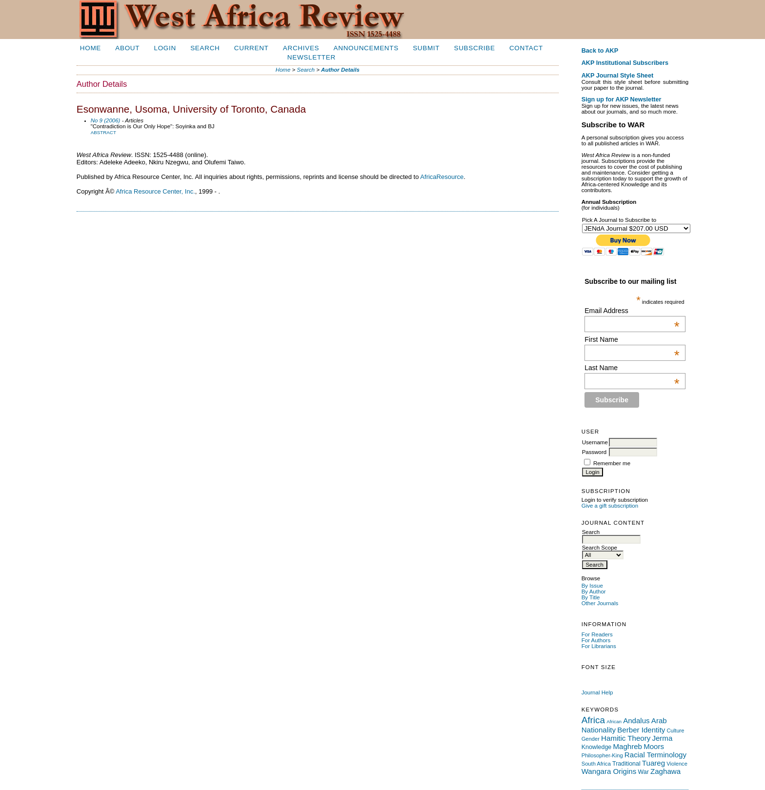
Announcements (366, 48)
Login (165, 48)
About (127, 48)
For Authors (596, 640)
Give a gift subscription (610, 506)
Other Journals (600, 603)
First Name (631, 339)
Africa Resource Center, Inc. (155, 191)
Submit (426, 48)
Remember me (611, 463)
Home (90, 48)
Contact (526, 48)
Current (251, 48)
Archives (301, 48)
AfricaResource (441, 176)
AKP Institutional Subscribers (625, 62)
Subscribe (474, 48)
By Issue (592, 586)
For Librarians (599, 646)
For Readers (597, 634)
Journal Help (597, 692)
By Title (591, 597)
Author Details (340, 70)
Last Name (631, 368)
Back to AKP (600, 50)
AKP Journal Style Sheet (617, 75)
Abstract (103, 132)
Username (595, 442)
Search (205, 48)
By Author (594, 591)
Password (594, 452)
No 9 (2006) (106, 120)
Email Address (631, 311)
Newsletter (311, 57)
